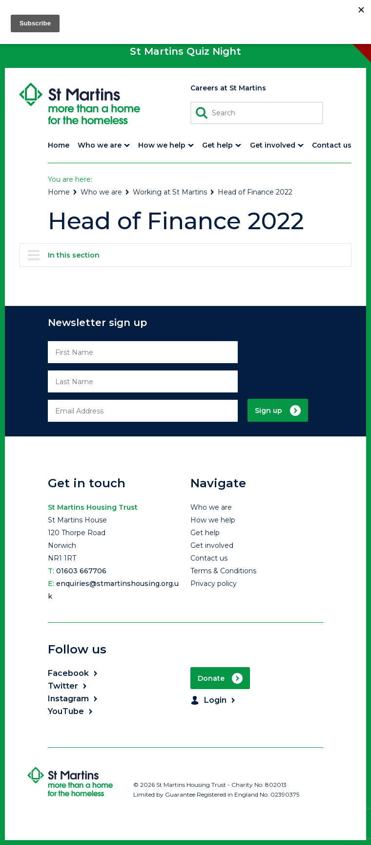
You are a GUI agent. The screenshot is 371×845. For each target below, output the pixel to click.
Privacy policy (213, 583)
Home (63, 192)
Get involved (211, 545)
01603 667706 (81, 570)
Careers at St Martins (228, 88)
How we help (212, 520)
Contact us (208, 558)
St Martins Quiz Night (185, 51)
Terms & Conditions (223, 570)
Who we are (105, 192)
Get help (205, 532)
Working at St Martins (174, 192)
